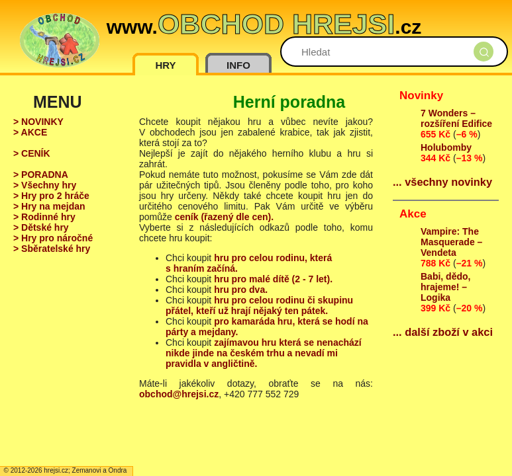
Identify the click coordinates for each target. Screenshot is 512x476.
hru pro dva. (241, 289)
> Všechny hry (44, 185)
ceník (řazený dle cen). (224, 217)
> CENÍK (31, 153)
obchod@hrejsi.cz (179, 394)
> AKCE (30, 132)
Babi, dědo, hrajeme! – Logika (445, 287)
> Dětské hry (41, 227)
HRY (165, 65)
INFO (238, 65)
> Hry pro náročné (53, 238)
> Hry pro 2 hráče (51, 195)
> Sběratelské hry (51, 248)
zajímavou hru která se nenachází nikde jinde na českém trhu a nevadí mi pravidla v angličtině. (264, 353)
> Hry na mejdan (49, 206)
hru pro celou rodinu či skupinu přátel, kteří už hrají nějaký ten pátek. (259, 305)
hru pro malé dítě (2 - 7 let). (273, 279)
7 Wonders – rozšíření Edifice (456, 118)
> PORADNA (40, 174)
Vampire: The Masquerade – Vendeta (451, 242)
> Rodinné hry (44, 217)
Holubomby (446, 147)
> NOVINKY (38, 121)
